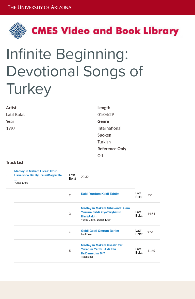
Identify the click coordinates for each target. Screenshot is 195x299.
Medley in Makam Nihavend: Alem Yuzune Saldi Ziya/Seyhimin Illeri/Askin (105, 212)
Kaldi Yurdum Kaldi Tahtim (100, 194)
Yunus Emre (21, 182)
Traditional (87, 256)
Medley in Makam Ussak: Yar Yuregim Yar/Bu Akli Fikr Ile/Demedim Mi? (101, 249)
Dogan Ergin (104, 219)
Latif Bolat (72, 176)
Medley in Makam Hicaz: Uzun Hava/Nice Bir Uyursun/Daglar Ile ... (38, 175)
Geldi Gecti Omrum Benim (100, 231)
